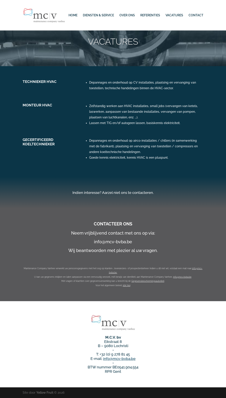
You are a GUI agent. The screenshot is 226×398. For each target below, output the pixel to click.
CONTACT (196, 15)
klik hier (126, 285)
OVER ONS (127, 15)
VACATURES (174, 15)
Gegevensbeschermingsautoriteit (147, 281)
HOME (73, 15)
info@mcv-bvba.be (182, 277)
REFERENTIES (150, 15)
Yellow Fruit (44, 392)
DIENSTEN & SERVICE (98, 15)
